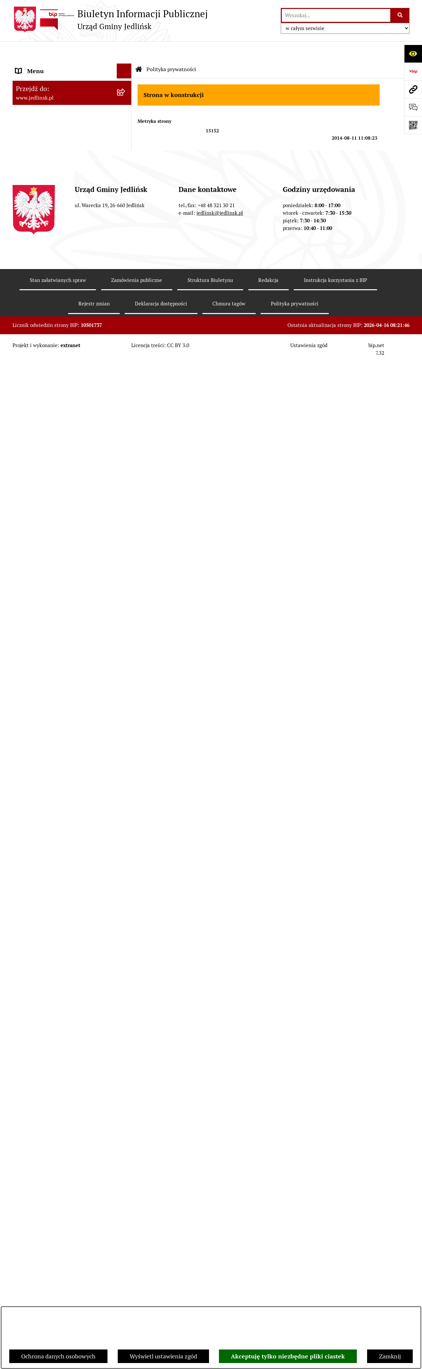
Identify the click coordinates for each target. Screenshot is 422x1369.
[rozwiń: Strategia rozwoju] (126, 445)
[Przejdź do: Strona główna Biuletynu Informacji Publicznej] (139, 49)
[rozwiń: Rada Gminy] (126, 140)
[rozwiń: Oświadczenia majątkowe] (126, 1007)
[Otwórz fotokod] (413, 125)
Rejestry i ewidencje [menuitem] (41, 932)
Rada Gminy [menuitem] (31, 178)
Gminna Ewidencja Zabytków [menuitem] (54, 918)
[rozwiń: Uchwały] (126, 369)
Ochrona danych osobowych (58, 1356)
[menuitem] (72, 121)
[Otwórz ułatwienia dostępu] (413, 54)
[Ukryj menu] (124, 51)
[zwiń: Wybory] (126, 1141)
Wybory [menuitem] (26, 1141)
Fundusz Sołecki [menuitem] (37, 1022)
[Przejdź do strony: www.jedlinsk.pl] (413, 89)
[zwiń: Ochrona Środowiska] (126, 683)
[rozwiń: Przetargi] (126, 616)
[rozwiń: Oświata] (126, 963)
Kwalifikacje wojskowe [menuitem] (44, 1067)
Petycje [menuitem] (25, 992)
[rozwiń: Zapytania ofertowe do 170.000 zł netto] (126, 636)
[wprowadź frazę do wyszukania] (336, 15)
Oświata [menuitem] (26, 962)
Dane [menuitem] (22, 66)
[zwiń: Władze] (126, 102)
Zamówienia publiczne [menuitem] (45, 541)
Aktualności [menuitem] (31, 1111)
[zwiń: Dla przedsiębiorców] (126, 779)
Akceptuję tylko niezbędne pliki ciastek (288, 1356)
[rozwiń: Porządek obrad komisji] (126, 217)
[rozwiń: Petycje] (126, 992)
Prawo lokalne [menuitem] (34, 330)
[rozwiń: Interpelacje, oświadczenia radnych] (126, 283)
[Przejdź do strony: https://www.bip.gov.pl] (413, 71)
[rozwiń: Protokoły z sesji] (126, 236)
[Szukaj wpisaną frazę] (400, 15)
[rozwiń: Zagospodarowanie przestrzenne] (126, 484)
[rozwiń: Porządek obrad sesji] (126, 198)
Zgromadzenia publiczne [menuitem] (48, 1037)
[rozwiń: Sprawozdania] (126, 426)
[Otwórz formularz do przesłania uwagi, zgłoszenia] (413, 107)
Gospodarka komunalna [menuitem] (47, 1052)
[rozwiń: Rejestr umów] (126, 1126)
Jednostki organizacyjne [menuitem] (47, 947)
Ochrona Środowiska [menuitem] (43, 683)
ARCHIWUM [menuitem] (32, 81)
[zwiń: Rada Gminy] (126, 179)
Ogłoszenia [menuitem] (30, 977)
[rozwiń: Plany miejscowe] (126, 503)
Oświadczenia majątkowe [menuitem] (49, 1007)
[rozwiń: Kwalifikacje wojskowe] (126, 1067)
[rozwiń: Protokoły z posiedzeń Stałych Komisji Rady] (126, 255)
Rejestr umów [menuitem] (34, 1126)
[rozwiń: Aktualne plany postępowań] (126, 597)
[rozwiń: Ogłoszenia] (126, 702)
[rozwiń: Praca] (126, 1082)
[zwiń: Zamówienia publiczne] (126, 541)
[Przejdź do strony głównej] (110, 19)
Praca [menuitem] (23, 1081)
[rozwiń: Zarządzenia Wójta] (126, 388)
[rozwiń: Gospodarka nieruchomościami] (126, 465)
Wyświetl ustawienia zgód (163, 1356)
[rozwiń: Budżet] (126, 407)
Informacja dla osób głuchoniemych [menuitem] (62, 1096)
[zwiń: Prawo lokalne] (126, 331)
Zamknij (390, 1356)
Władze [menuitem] (25, 102)
